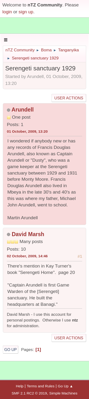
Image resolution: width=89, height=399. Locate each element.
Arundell (23, 110)
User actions (68, 98)
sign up (26, 11)
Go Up (10, 349)
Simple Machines (63, 393)
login (7, 11)
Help (19, 386)
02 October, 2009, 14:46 (27, 256)
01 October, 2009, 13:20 (27, 131)
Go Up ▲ (65, 386)
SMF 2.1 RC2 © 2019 (29, 393)
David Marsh (28, 234)
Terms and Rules (41, 386)
